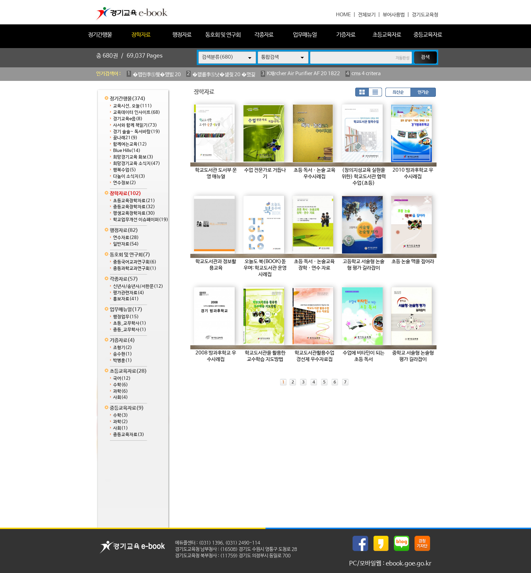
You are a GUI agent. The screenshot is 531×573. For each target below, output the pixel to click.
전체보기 (367, 15)
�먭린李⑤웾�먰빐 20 (157, 75)
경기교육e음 (128, 119)
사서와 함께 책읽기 (135, 125)
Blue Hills (127, 150)
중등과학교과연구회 (134, 268)
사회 (120, 397)
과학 (120, 391)
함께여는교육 (130, 144)
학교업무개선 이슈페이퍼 (140, 219)
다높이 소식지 (129, 176)
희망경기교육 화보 (133, 157)
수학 (120, 385)
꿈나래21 (125, 137)
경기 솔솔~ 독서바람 (136, 131)
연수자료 (126, 237)
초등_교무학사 (129, 323)
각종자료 (263, 35)
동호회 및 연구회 (222, 35)
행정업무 (126, 316)
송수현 (122, 354)
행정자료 (181, 35)
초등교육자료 (387, 35)
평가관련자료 (128, 292)
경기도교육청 (425, 15)
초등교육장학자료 (134, 200)
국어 (122, 378)
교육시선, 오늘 (132, 106)
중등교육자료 (427, 35)
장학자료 (140, 35)
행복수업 (124, 170)
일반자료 (126, 244)
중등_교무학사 (129, 329)
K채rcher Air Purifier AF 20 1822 (303, 73)
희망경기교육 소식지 (136, 163)
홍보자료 (126, 299)
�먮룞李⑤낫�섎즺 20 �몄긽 (223, 75)
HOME (343, 15)
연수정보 (124, 182)
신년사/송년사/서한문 (138, 286)
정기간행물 (100, 35)
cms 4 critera (366, 73)
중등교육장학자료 (134, 207)
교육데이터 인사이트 (136, 112)
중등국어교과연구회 (134, 262)
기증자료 (345, 35)
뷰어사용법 (394, 15)
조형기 (122, 347)
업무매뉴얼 (305, 35)
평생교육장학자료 (134, 213)
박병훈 (122, 360)
